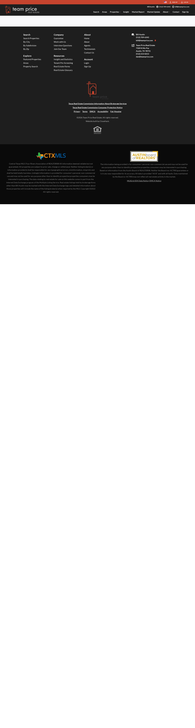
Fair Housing (115, 111)
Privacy (77, 111)
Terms (84, 111)
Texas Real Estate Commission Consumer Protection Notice (97, 107)
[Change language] (165, 2)
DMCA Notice (155, 181)
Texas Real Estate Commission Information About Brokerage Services (98, 103)
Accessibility (103, 111)
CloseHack (104, 121)
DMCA (92, 111)
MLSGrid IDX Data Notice (138, 181)
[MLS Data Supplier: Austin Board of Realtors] (144, 156)
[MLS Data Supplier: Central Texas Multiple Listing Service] (51, 156)
